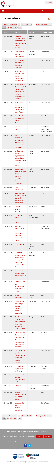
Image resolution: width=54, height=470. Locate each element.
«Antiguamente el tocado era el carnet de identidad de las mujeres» (20, 198)
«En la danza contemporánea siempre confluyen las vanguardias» (20, 76)
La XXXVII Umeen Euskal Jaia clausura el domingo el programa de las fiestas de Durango (20, 260)
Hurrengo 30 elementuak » (43, 24)
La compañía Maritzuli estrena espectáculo (19, 406)
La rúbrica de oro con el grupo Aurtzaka (20, 54)
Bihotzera (18, 386)
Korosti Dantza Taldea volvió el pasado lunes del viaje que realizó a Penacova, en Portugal (20, 91)
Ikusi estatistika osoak (28, 462)
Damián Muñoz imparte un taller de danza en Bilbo (20, 378)
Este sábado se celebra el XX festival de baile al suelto (20, 274)
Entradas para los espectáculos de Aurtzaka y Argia (20, 286)
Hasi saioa (49, 2)
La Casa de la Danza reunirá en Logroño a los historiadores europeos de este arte (20, 339)
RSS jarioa (49, 19)
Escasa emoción (18, 128)
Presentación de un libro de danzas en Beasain (19, 63)
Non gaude (48, 436)
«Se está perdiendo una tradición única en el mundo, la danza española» (20, 42)
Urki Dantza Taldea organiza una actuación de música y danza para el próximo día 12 (20, 158)
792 (15, 27)
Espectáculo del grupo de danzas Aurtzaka (19, 119)
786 (23, 24)
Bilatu (43, 11)
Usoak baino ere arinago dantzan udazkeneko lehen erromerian (19, 307)
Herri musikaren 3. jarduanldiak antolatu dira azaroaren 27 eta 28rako (19, 141)
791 (11, 27)
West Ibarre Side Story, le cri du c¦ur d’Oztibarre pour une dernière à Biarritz (19, 233)
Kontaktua (39, 436)
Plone (34, 441)
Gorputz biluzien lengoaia (18, 209)
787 (27, 24)
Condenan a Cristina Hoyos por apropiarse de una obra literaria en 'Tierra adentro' (20, 322)
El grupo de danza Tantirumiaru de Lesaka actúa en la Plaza (20, 107)
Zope (29, 441)
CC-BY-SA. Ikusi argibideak (30, 433)
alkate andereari (18, 296)
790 (8, 27)
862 (20, 27)
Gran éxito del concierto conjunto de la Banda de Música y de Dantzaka (20, 356)
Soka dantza (19, 244)
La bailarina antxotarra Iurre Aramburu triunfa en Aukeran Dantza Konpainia (20, 176)
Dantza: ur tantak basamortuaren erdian (20, 218)
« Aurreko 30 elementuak (10, 24)
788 (30, 24)
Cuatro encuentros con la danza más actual (20, 395)
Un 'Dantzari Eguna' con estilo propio (19, 368)
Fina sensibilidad (19, 188)
